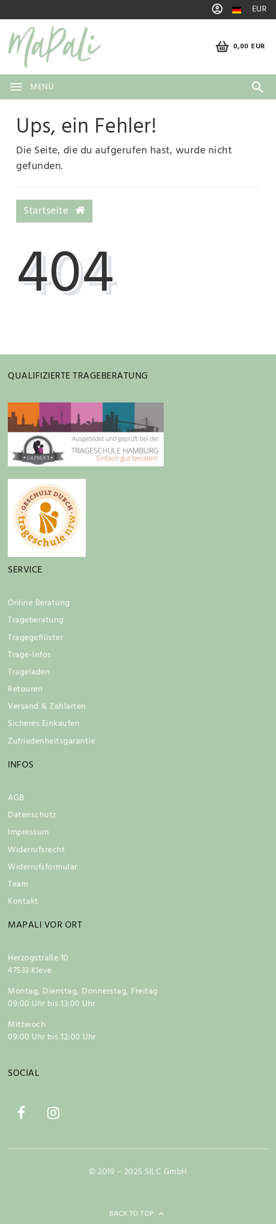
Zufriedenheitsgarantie (51, 741)
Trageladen (29, 672)
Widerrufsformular (42, 867)
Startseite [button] (54, 211)
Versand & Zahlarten (47, 706)
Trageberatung (36, 620)
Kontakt (23, 901)
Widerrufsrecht (36, 850)
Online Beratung (39, 603)
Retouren (25, 689)
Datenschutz (32, 815)
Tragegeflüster (35, 638)
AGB (16, 798)
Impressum (28, 832)
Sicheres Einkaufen (44, 724)
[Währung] (259, 9)
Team (18, 884)
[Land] (236, 10)
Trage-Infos (29, 655)
